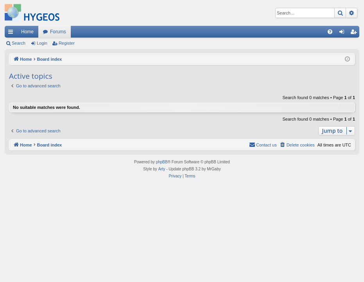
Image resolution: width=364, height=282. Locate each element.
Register (67, 43)
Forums (58, 31)
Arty (161, 169)
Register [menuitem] (355, 33)
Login (42, 43)
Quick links (12, 33)
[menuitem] (330, 32)
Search (18, 43)
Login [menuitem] (343, 33)
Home (27, 31)
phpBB (162, 162)
